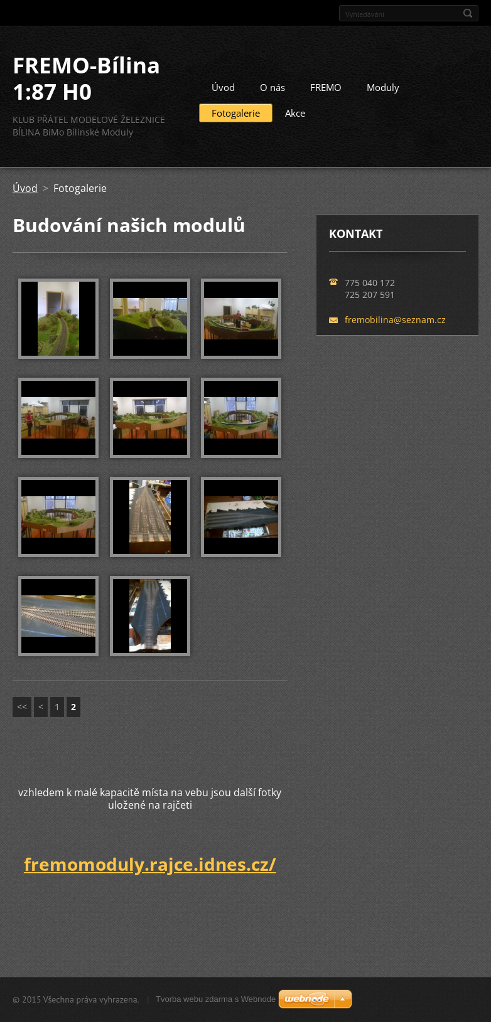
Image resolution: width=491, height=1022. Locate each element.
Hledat (468, 13)
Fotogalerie (236, 113)
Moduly (383, 87)
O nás (272, 87)
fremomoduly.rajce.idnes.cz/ (150, 864)
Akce (295, 113)
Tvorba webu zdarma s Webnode (216, 999)
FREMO (326, 87)
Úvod (223, 87)
